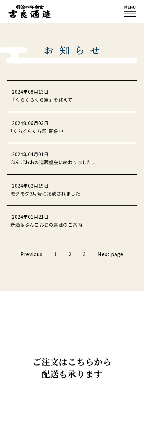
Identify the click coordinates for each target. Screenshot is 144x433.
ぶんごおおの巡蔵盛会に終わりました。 (54, 162)
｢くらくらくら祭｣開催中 (37, 131)
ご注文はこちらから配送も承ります (72, 367)
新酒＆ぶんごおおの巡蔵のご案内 (46, 225)
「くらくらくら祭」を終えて (41, 100)
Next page (110, 253)
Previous (31, 253)
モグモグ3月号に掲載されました (45, 194)
